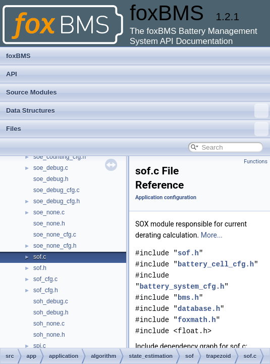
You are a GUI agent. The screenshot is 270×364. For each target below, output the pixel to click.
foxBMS (18, 56)
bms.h (188, 297)
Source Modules (31, 92)
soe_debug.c (50, 167)
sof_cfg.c (45, 279)
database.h (199, 308)
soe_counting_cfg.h (59, 156)
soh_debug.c (50, 301)
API (11, 74)
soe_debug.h (50, 179)
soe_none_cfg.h (54, 245)
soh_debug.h (50, 312)
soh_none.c (49, 323)
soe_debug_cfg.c (56, 190)
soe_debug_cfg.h (56, 201)
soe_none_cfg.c (54, 234)
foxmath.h (197, 320)
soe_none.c (49, 212)
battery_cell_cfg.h (216, 264)
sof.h (39, 267)
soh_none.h (49, 334)
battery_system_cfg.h (181, 286)
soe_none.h (49, 223)
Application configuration (165, 197)
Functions (255, 161)
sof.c (39, 256)
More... (212, 235)
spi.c (39, 345)
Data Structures (137, 111)
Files (137, 129)
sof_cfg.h (45, 290)
